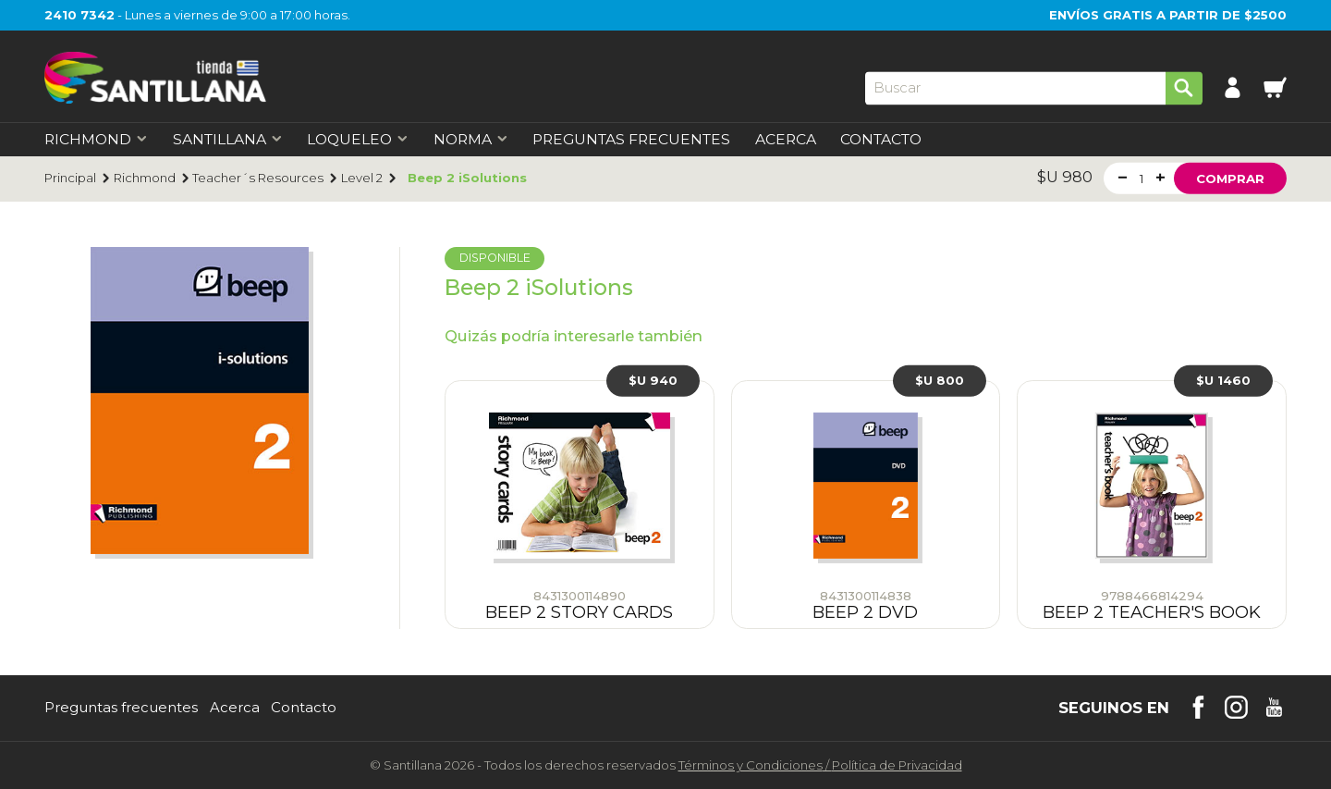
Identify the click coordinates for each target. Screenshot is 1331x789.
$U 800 (939, 380)
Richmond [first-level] (96, 139)
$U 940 (653, 380)
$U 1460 (1223, 380)
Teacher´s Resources (258, 178)
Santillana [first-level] (228, 139)
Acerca (785, 139)
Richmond (145, 178)
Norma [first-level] (470, 139)
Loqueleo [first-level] (358, 139)
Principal (70, 178)
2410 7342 (79, 14)
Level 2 (362, 178)
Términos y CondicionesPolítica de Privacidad (820, 765)
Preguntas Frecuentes (631, 139)
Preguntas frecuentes (121, 708)
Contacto (881, 139)
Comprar (1230, 177)
